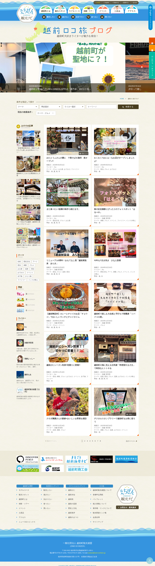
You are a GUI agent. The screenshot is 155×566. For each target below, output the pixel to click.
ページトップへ (149, 560)
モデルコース (24, 490)
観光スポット (24, 495)
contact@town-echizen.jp (96, 553)
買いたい (46, 508)
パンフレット (98, 499)
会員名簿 (96, 517)
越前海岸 (71, 513)
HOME (122, 98)
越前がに (71, 490)
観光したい (47, 490)
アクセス (22, 517)
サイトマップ (98, 522)
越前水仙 (71, 495)
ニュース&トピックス (27, 522)
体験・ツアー (24, 504)
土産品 (21, 513)
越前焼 (70, 499)
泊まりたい (47, 499)
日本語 (98, 2)
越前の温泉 (72, 504)
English (107, 2)
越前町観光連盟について (102, 490)
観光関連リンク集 (100, 513)
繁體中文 (126, 2)
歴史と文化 (72, 508)
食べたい (46, 504)
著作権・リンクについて (102, 508)
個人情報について (100, 504)
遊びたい (46, 495)
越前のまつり (73, 517)
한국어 (135, 2)
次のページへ (130, 441)
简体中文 (116, 2)
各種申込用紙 (98, 495)
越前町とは (23, 499)
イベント (22, 508)
